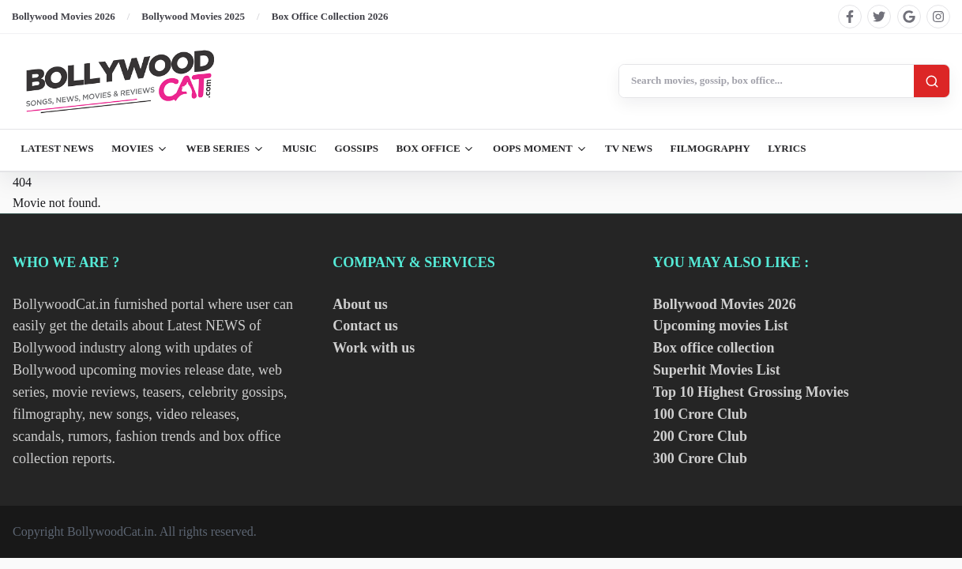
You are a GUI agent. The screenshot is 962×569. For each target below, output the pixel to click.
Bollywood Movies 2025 (193, 16)
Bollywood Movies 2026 (63, 16)
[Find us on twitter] (879, 16)
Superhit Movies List (716, 370)
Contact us (365, 325)
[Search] (931, 81)
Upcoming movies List (720, 325)
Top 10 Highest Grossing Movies (751, 392)
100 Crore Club (700, 414)
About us (360, 304)
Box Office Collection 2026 (330, 16)
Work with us (374, 348)
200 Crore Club (700, 436)
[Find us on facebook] (850, 16)
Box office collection (714, 348)
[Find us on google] (909, 16)
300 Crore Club (700, 458)
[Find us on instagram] (938, 16)
